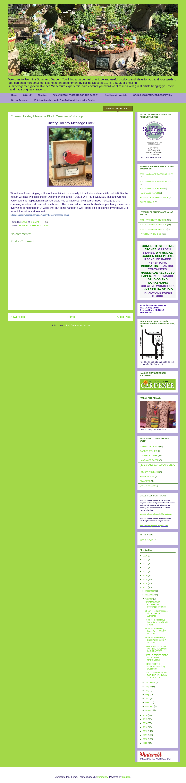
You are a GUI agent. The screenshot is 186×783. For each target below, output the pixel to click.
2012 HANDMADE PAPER (152, 188)
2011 (145, 735)
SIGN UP (27, 95)
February (149, 706)
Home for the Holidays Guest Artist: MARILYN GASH (156, 622)
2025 (145, 556)
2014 (145, 723)
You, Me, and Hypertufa (116, 95)
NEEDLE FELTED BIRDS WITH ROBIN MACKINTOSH (156, 657)
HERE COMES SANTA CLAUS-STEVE (157, 465)
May (147, 694)
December (150, 591)
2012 (145, 731)
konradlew (102, 777)
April (147, 698)
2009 (145, 743)
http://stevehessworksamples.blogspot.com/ (156, 514)
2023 (145, 563)
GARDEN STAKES (148, 451)
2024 (145, 559)
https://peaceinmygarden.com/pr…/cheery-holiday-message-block (39, 215)
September (150, 682)
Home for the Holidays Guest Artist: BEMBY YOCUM (155, 631)
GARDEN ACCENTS (149, 446)
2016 (145, 715)
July (147, 690)
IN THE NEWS (146, 540)
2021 (145, 571)
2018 (145, 583)
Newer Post (17, 316)
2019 (145, 579)
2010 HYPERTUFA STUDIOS (153, 220)
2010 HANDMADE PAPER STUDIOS (157, 174)
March (148, 702)
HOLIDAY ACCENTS (149, 472)
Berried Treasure (19, 100)
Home (14, 95)
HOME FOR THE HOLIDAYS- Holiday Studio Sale (155, 666)
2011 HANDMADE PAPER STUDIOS (157, 181)
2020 (145, 575)
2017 (145, 587)
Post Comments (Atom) (78, 325)
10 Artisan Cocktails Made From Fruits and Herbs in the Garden (64, 100)
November (150, 595)
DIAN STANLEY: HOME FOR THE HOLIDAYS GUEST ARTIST (156, 648)
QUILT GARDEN (147, 486)
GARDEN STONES (148, 455)
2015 (145, 719)
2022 (145, 567)
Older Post (123, 316)
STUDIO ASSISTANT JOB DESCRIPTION (152, 95)
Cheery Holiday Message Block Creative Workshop (156, 613)
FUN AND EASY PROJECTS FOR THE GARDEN (75, 95)
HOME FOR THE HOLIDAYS (34, 225)
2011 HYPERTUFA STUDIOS (153, 225)
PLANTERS (145, 481)
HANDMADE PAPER (149, 193)
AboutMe (42, 95)
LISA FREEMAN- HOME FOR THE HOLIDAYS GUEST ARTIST (156, 675)
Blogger (126, 777)
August (148, 686)
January (149, 710)
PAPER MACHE (147, 202)
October (149, 599)
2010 (145, 739)
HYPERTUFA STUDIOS (150, 234)
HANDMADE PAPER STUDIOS (154, 197)
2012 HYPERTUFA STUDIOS (153, 229)
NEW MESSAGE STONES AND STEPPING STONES (155, 604)
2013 (145, 727)
